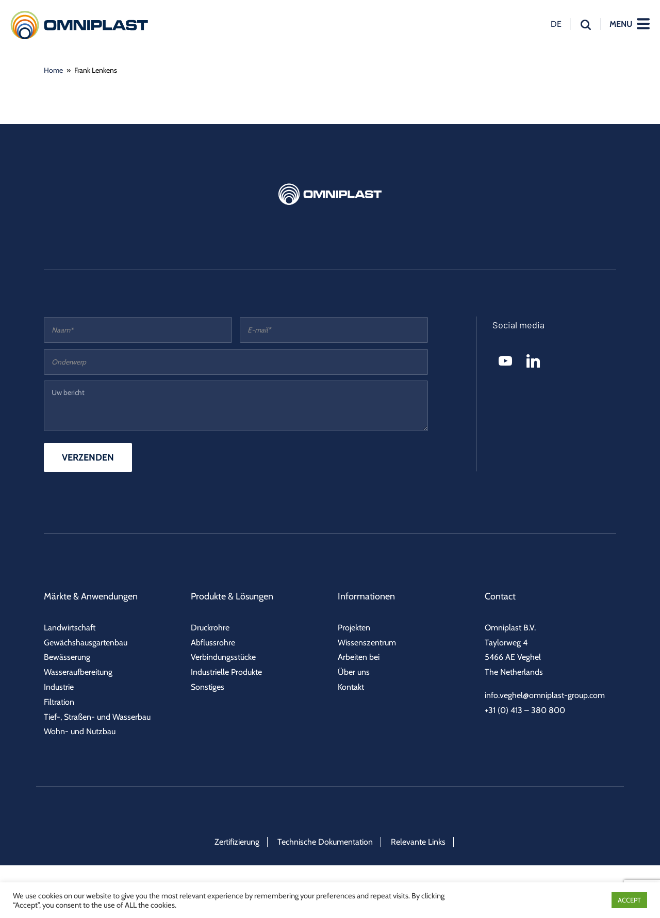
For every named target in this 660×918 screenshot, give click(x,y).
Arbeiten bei (359, 657)
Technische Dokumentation (325, 842)
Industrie (59, 687)
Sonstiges (207, 687)
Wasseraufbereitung (78, 672)
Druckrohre (210, 627)
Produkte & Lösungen (232, 596)
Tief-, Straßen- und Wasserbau (97, 717)
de (556, 23)
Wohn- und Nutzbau (80, 731)
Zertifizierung (236, 842)
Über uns (354, 672)
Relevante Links (418, 842)
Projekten (354, 627)
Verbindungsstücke (223, 657)
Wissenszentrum (367, 642)
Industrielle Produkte (226, 672)
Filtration (59, 702)
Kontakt (351, 687)
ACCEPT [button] (629, 900)
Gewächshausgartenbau (85, 642)
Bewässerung (67, 657)
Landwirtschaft (69, 627)
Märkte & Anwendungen (91, 596)
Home (53, 70)
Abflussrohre (213, 642)
